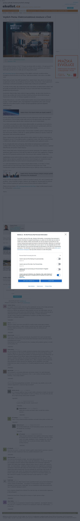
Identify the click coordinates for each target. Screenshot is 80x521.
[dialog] (40, 260)
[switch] (59, 259)
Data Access (40, 286)
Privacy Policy (48, 286)
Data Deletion (31, 286)
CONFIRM (51, 280)
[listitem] (40, 255)
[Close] (66, 234)
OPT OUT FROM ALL (29, 280)
